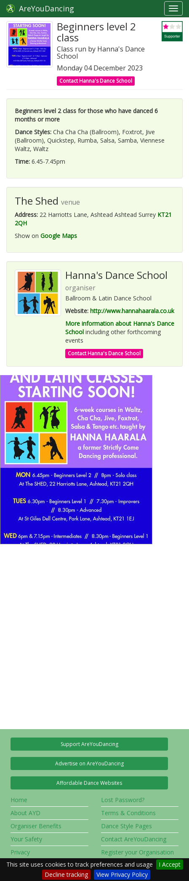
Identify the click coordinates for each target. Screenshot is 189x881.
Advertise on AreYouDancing (89, 763)
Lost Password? (122, 800)
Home (19, 800)
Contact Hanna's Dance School (95, 80)
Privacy (20, 852)
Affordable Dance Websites (89, 782)
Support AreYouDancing (89, 744)
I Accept (170, 864)
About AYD (25, 813)
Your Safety (26, 839)
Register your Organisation (137, 852)
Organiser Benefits (36, 826)
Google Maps (58, 236)
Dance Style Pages (126, 826)
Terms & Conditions (128, 813)
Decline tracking (66, 874)
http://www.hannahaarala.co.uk (132, 311)
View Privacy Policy (122, 874)
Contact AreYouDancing (133, 839)
